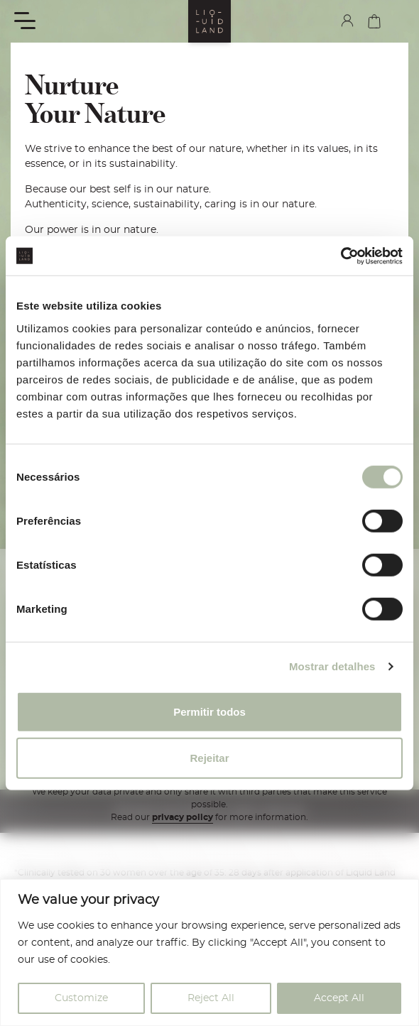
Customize (81, 998)
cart (374, 21)
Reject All (210, 998)
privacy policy (182, 817)
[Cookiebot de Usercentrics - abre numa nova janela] (340, 255)
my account (347, 20)
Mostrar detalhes (332, 666)
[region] (209, 952)
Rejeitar (209, 758)
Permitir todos (209, 711)
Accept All (339, 998)
